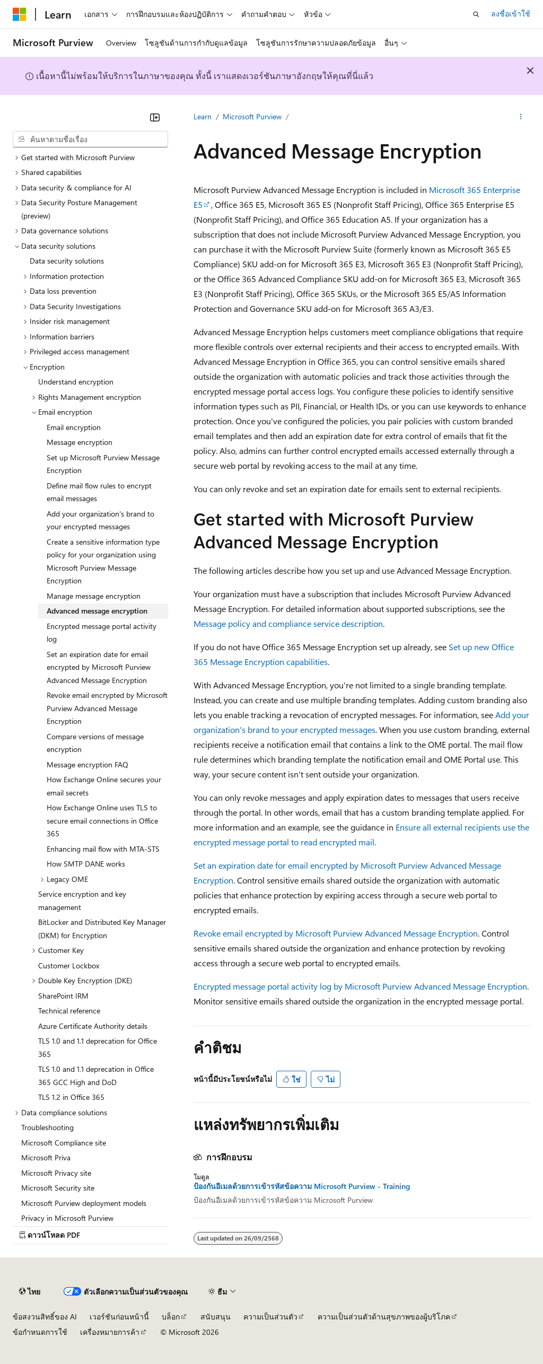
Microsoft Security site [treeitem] (57, 1188)
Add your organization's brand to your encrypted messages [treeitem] (100, 520)
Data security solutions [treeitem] (67, 261)
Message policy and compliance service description (288, 623)
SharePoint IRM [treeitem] (63, 996)
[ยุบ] (155, 117)
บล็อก (171, 1316)
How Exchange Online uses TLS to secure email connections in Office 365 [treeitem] (102, 820)
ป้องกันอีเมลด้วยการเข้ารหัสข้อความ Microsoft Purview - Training (302, 1186)
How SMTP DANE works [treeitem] (86, 864)
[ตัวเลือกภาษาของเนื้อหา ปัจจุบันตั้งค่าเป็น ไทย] (30, 1291)
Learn (203, 116)
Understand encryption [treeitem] (75, 382)
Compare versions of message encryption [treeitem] (95, 743)
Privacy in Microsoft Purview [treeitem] (67, 1218)
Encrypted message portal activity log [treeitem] (101, 632)
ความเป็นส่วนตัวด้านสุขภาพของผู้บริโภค (384, 1316)
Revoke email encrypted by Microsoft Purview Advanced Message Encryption (336, 933)
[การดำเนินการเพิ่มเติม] (521, 117)
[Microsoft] (20, 14)
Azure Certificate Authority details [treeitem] (92, 1026)
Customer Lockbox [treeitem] (68, 965)
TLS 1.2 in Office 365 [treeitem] (71, 1097)
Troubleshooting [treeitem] (47, 1127)
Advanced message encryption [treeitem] (97, 611)
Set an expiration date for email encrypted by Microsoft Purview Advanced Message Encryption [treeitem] (99, 667)
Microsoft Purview (252, 116)
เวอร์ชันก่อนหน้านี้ (119, 1316)
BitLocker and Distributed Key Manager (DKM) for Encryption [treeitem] (102, 928)
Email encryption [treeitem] (74, 427)
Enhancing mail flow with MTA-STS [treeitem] (103, 849)
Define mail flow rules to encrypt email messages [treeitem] (99, 492)
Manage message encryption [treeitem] (94, 596)
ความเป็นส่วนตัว (270, 1316)
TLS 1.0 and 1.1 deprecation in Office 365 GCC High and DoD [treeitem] (96, 1075)
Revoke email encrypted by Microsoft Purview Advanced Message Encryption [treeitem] (107, 708)
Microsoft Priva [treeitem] (46, 1157)
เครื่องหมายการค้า (109, 1332)
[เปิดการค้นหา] (476, 14)
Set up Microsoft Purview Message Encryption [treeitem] (103, 464)
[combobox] (90, 139)
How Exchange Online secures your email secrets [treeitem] (104, 786)
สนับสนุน (215, 1316)
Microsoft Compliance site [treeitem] (63, 1143)
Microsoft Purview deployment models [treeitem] (83, 1203)
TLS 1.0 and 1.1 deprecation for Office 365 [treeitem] (97, 1047)
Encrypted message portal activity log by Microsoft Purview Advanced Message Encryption (360, 986)
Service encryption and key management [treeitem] (82, 900)
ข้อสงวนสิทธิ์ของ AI (45, 1316)
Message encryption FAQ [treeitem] (87, 764)
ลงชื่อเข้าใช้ (510, 13)
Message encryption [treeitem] (79, 442)
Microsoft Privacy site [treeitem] (56, 1173)
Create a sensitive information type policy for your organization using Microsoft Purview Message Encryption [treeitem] (103, 561)
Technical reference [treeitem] (69, 1010)
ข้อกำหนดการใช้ (40, 1332)
